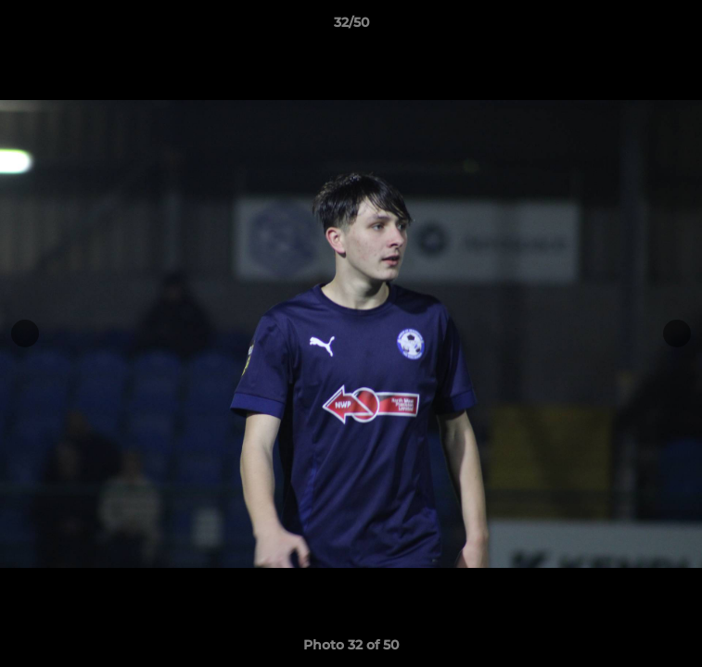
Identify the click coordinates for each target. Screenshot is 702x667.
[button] (680, 27)
